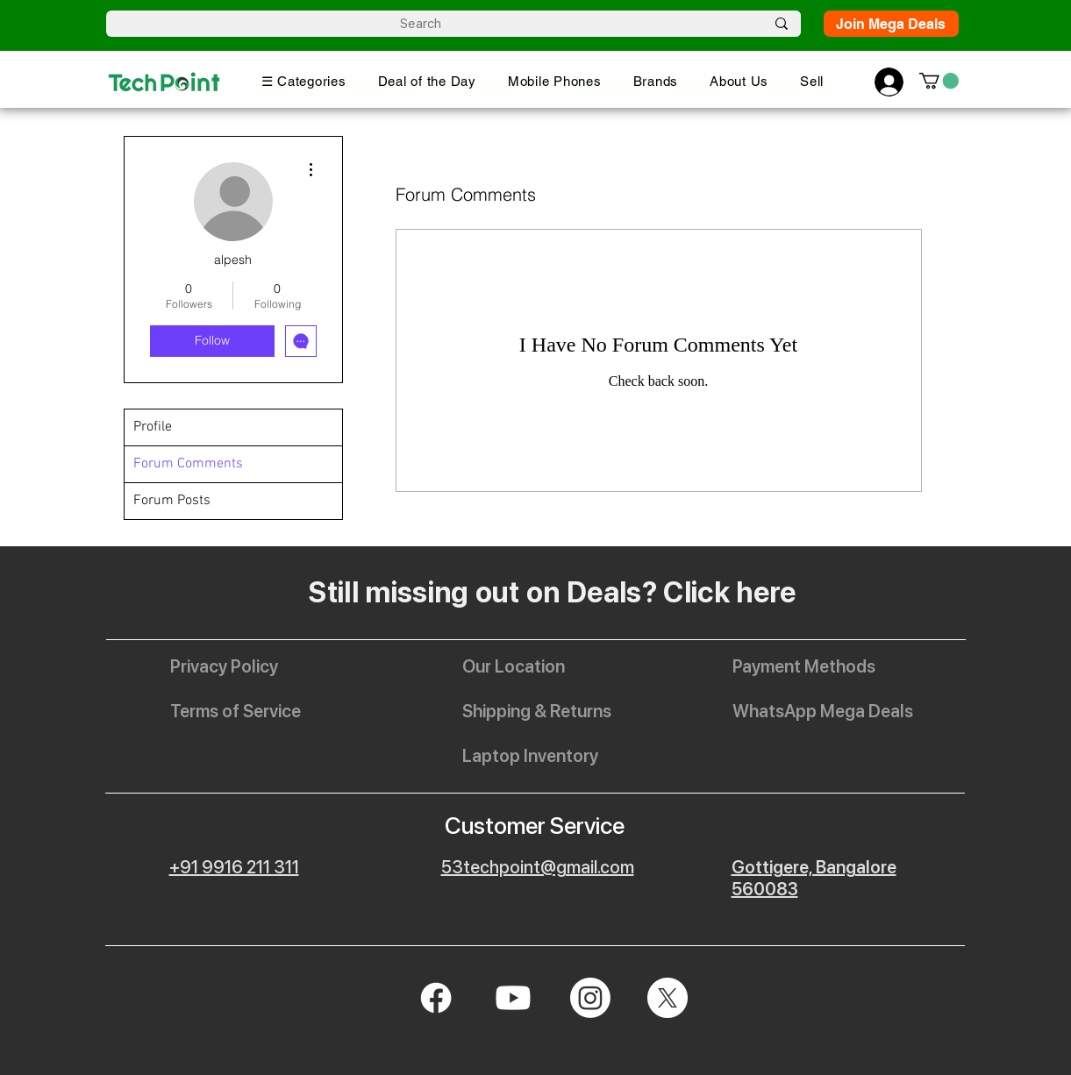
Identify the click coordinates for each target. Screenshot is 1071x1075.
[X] (667, 998)
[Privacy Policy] (234, 666)
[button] (303, 81)
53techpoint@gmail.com (537, 867)
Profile (152, 427)
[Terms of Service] (235, 711)
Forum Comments (188, 464)
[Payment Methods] (803, 666)
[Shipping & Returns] (536, 711)
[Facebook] (436, 998)
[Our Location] (526, 666)
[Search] (421, 24)
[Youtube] (513, 998)
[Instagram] (590, 998)
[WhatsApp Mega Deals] (822, 711)
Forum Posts (172, 500)
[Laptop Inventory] (530, 756)
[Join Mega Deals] (891, 24)
